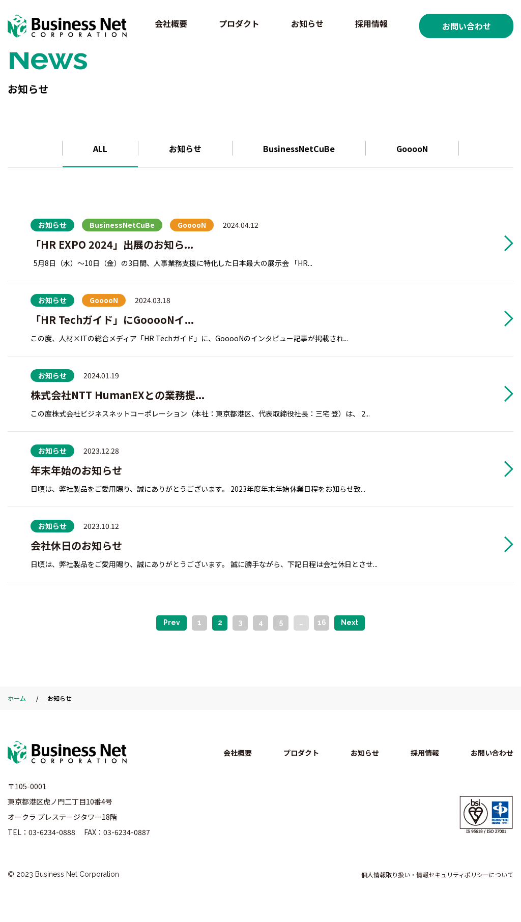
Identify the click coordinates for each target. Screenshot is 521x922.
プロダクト (239, 23)
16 (321, 622)
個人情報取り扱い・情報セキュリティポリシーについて (437, 874)
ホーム (17, 698)
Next (349, 622)
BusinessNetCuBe (299, 148)
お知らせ (307, 23)
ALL (100, 148)
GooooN (412, 148)
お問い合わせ (466, 26)
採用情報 (371, 23)
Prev (171, 622)
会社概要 (171, 23)
